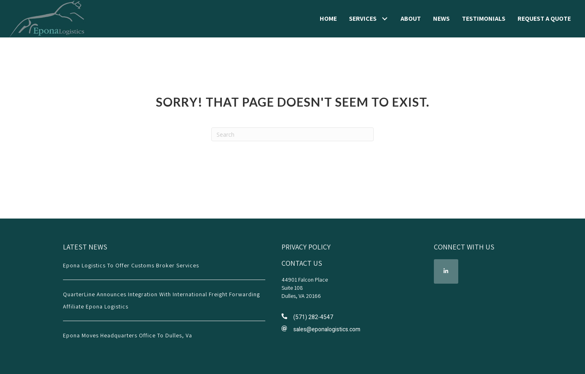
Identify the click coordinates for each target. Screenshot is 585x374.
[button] (384, 19)
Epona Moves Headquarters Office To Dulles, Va (127, 335)
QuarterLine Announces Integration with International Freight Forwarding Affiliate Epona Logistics (161, 300)
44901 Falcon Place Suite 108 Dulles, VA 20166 (305, 288)
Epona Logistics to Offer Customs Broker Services (131, 265)
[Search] (292, 134)
